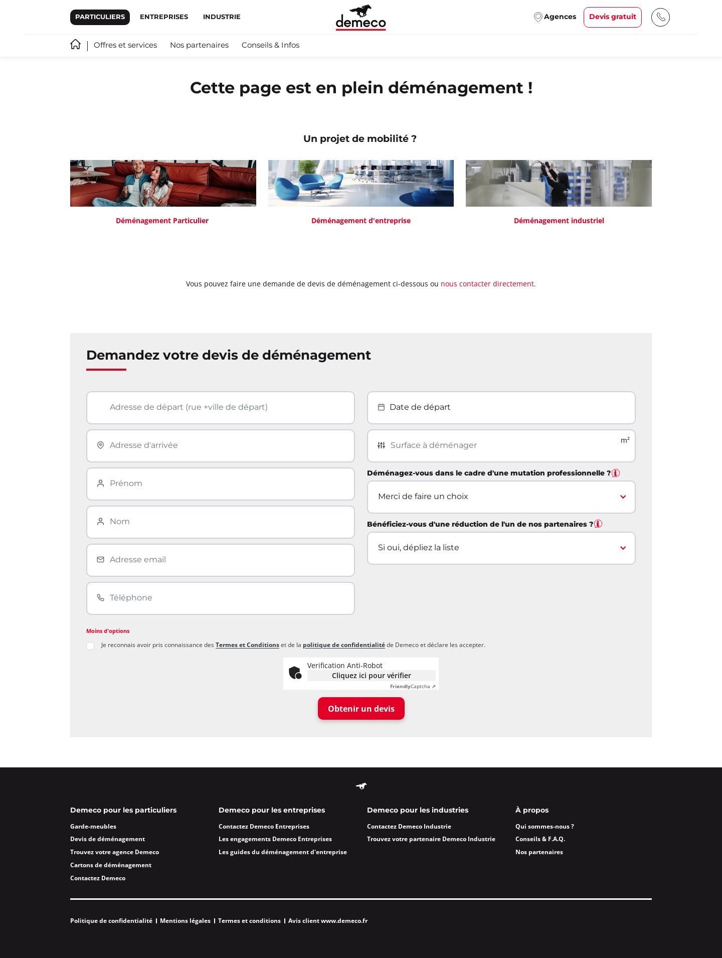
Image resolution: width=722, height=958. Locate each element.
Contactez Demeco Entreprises (264, 826)
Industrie (222, 17)
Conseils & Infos (270, 45)
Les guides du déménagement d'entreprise (283, 852)
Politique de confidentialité (111, 920)
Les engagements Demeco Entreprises (275, 839)
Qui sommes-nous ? (544, 826)
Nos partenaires (199, 45)
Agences (560, 17)
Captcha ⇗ (413, 686)
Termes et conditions (249, 920)
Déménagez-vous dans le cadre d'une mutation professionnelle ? (493, 473)
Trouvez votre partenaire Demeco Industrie (431, 839)
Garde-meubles (93, 826)
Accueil (75, 44)
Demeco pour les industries (417, 810)
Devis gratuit (612, 17)
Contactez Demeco (97, 878)
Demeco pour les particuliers (123, 810)
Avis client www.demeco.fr (328, 920)
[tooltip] (616, 473)
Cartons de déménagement (110, 865)
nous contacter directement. (488, 283)
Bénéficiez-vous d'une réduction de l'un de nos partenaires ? (484, 524)
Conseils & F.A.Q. (540, 839)
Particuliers (100, 17)
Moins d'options (107, 630)
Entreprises (164, 17)
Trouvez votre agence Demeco (114, 852)
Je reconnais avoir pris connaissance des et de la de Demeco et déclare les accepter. (293, 645)
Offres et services (125, 45)
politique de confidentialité (344, 645)
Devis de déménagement (107, 839)
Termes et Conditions (247, 645)
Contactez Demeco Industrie (409, 826)
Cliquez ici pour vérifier (371, 675)
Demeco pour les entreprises (272, 810)
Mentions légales (185, 920)
